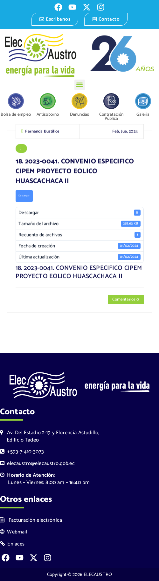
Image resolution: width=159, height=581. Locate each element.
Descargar (24, 196)
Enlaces (12, 544)
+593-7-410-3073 (22, 452)
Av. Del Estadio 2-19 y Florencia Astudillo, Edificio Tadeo (49, 436)
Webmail (13, 532)
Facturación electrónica (31, 520)
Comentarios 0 (125, 300)
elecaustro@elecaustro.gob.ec (37, 463)
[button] (79, 85)
